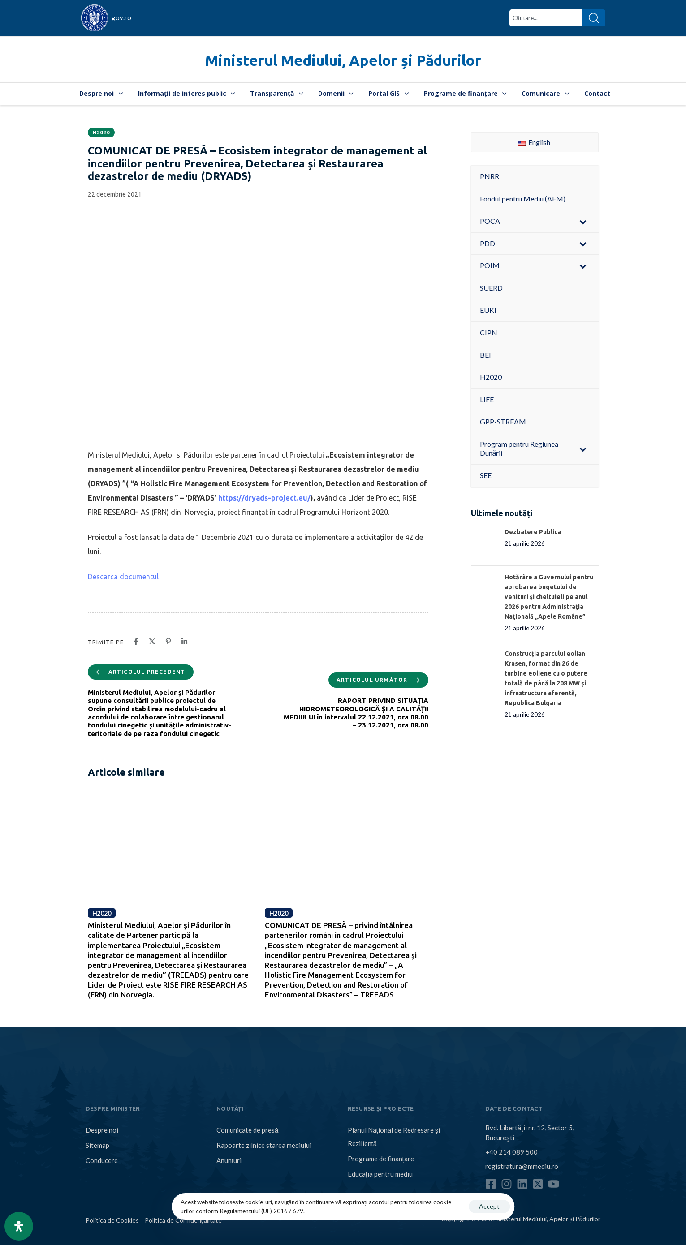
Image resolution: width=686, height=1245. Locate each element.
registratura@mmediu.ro (521, 1166)
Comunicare (545, 93)
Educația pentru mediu (380, 1174)
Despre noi (101, 93)
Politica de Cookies (112, 1220)
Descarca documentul (123, 577)
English (534, 142)
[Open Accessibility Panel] (18, 1226)
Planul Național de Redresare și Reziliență (394, 1136)
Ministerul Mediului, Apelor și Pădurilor (343, 60)
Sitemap (97, 1145)
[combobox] (545, 17)
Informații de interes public (186, 93)
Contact (597, 93)
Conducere (102, 1160)
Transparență (276, 93)
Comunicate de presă (247, 1130)
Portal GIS (388, 93)
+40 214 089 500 (511, 1152)
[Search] (593, 17)
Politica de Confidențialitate (183, 1220)
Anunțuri (229, 1160)
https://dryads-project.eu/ (264, 498)
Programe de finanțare (465, 93)
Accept (489, 1206)
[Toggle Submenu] (583, 221)
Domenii (336, 93)
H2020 (101, 132)
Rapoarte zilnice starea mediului (263, 1145)
